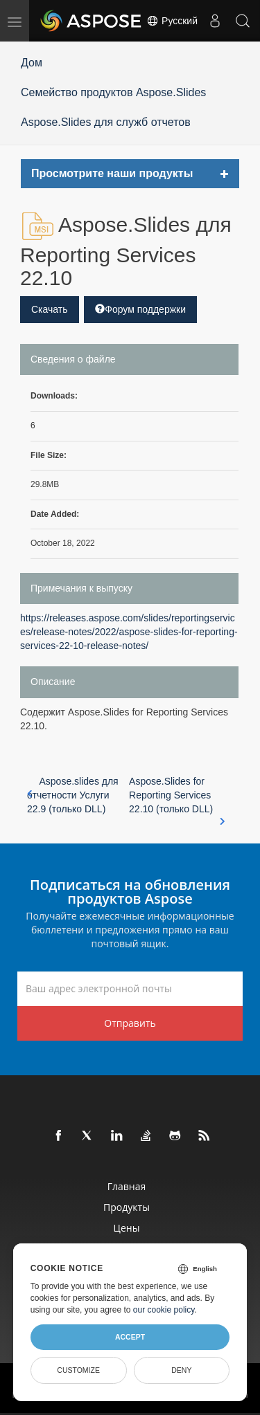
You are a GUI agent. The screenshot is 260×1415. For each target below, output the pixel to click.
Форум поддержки (140, 309)
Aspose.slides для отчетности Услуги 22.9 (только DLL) (73, 795)
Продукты (126, 1207)
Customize (78, 1370)
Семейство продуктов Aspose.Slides (113, 92)
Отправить (129, 1023)
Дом (31, 63)
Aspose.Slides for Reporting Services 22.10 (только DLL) (177, 796)
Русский (172, 21)
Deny (181, 1370)
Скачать (49, 309)
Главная (126, 1186)
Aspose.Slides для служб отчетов (106, 122)
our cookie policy (164, 1310)
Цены (127, 1227)
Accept (130, 1337)
